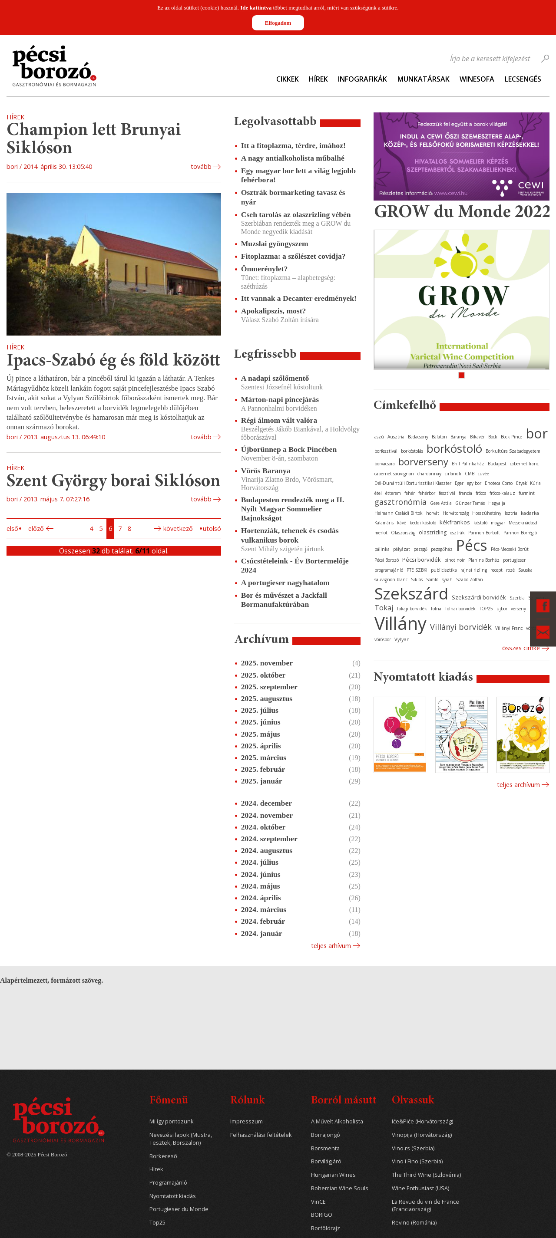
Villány (400, 623)
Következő (178, 528)
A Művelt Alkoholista (337, 1121)
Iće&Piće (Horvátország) (422, 1121)
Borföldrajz (325, 1228)
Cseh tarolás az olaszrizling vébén (296, 214)
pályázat (401, 549)
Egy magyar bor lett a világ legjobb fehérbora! (298, 175)
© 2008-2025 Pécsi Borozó (37, 1155)
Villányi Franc (509, 628)
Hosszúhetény (486, 513)
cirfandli (453, 474)
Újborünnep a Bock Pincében (289, 449)
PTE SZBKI (417, 570)
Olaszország (403, 533)
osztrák (457, 533)
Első (12, 528)
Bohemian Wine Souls (339, 1188)
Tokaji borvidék (412, 609)
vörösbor (382, 639)
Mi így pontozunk (171, 1121)
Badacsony (418, 437)
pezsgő (420, 549)
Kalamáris (384, 523)
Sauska (525, 570)
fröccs (481, 493)
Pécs (471, 545)
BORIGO (321, 1214)
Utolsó (212, 528)
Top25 (157, 1222)
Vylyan (402, 639)
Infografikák (362, 79)
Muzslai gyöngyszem (274, 243)
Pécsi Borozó (386, 560)
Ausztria (395, 437)
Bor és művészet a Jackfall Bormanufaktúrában (284, 600)
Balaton (439, 437)
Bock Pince (511, 437)
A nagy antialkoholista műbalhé (292, 158)
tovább (201, 166)
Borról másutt (344, 1101)
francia (465, 493)
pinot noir (454, 560)
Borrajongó (325, 1135)
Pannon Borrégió (520, 533)
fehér (409, 493)
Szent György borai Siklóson (114, 482)
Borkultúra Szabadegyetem (513, 451)
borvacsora (384, 464)
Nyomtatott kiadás (172, 1196)
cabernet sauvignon (394, 474)
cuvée (483, 474)
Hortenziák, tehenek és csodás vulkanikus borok (290, 535)
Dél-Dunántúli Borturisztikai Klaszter (412, 483)
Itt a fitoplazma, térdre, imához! (293, 145)
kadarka (530, 513)
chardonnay (429, 474)
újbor (501, 609)
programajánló (388, 570)
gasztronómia (400, 502)
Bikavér (477, 437)
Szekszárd (411, 593)
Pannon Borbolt (484, 533)
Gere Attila (441, 503)
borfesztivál (385, 451)
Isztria (511, 513)
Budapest (497, 464)
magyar (498, 523)
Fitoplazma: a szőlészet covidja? (293, 256)
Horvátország (456, 513)
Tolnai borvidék (460, 609)
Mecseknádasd (523, 523)
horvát (432, 513)
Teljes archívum (518, 784)
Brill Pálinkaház (468, 464)
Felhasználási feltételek (261, 1135)
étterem (393, 493)
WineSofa (477, 79)
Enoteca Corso (499, 483)
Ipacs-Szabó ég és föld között (113, 361)
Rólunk (247, 1101)
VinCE (318, 1201)
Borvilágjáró (326, 1161)
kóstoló (480, 523)
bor (537, 433)
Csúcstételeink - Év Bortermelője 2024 (295, 565)
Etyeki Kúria (528, 483)
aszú (379, 437)
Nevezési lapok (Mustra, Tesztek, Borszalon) (180, 1138)
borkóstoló (454, 448)
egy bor (474, 483)
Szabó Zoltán (469, 579)
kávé (401, 523)
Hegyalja (496, 503)
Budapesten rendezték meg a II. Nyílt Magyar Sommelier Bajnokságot (292, 508)
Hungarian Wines (333, 1175)
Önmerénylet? (264, 268)
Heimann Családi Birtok (398, 513)
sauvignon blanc (390, 579)
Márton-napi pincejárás (280, 399)
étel (378, 493)
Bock (492, 437)
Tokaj (383, 607)
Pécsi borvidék (421, 559)
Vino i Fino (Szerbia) (417, 1161)
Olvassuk (413, 1101)
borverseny (423, 461)
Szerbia (517, 598)
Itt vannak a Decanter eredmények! (299, 298)
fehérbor (426, 493)
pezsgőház (442, 549)
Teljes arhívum (331, 946)
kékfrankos (455, 522)
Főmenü (168, 1101)
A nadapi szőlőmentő (275, 378)
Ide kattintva (255, 7)
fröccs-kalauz (502, 493)
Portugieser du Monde (178, 1209)
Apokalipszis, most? (273, 310)
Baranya (458, 437)
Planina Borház (484, 560)
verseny (518, 609)
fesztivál (447, 493)
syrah (447, 579)
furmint (527, 493)
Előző (36, 528)
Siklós (417, 579)
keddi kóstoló (423, 523)
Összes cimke (521, 648)
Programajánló (168, 1182)
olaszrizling (433, 532)
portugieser (514, 560)
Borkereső (163, 1156)
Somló (432, 579)
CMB (469, 474)
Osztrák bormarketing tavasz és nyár (293, 197)
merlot (380, 533)
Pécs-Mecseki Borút (510, 549)
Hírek (318, 79)
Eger (459, 483)
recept (496, 570)
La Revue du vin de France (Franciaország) (425, 1205)
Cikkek (287, 79)
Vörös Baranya (266, 470)
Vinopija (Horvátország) (422, 1135)
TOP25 (486, 609)
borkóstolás (412, 451)
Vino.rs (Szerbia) (413, 1148)
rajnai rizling (473, 570)
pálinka (382, 549)
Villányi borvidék (461, 627)
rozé (510, 570)
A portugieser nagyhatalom (285, 582)
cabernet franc (524, 464)
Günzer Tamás (470, 503)
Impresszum (246, 1121)
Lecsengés (523, 79)
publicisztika (444, 570)
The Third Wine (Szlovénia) (426, 1175)
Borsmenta (325, 1148)
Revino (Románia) (414, 1222)
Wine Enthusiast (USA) (420, 1188)
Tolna (435, 609)
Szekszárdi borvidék (479, 597)
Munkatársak (423, 79)
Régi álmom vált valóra (279, 420)
